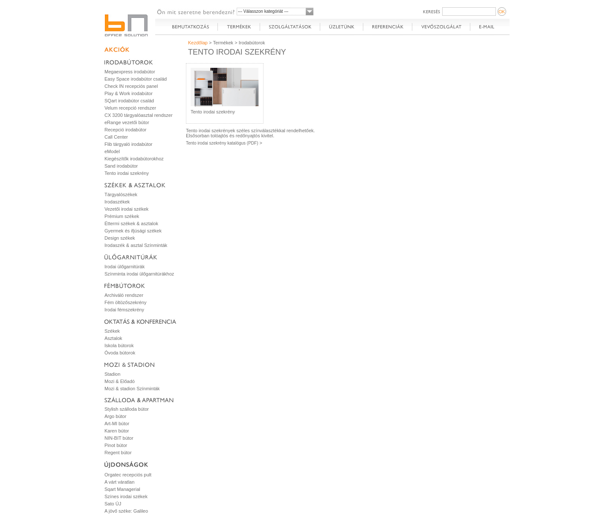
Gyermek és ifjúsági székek (133, 230)
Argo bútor (115, 416)
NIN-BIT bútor (118, 438)
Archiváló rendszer (123, 295)
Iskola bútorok (118, 345)
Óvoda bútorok (119, 352)
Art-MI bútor (116, 423)
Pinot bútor (115, 445)
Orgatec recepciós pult (127, 474)
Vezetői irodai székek (126, 209)
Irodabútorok (252, 42)
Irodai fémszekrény (124, 309)
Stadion (112, 374)
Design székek (119, 238)
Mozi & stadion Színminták (132, 388)
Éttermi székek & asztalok (131, 223)
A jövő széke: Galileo (126, 511)
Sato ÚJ (112, 503)
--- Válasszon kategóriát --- (263, 11)
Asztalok (113, 338)
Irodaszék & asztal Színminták (135, 245)
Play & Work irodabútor (128, 93)
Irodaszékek (117, 201)
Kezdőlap (198, 42)
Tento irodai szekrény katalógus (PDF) (222, 143)
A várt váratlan (119, 482)
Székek (112, 331)
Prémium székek (121, 216)
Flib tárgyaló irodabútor (128, 144)
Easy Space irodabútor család (135, 78)
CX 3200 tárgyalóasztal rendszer (138, 115)
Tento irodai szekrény (126, 173)
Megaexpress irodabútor (129, 71)
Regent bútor (118, 452)
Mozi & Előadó (119, 381)
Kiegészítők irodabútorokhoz (134, 158)
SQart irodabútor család (129, 100)
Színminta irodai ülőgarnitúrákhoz (139, 273)
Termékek (223, 42)
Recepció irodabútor (125, 129)
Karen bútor (116, 430)
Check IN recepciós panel (131, 86)
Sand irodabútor (121, 165)
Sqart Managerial (122, 489)
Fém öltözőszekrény (125, 302)
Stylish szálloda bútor (126, 409)
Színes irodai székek (126, 496)
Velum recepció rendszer (130, 107)
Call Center (116, 136)
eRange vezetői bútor (126, 122)
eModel (112, 151)
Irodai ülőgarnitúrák (124, 266)
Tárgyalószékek (120, 194)
